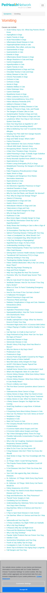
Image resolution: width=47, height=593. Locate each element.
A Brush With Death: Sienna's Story (20, 146)
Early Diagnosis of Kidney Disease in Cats (22, 106)
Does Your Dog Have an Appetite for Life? (22, 124)
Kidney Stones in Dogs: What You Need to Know (24, 394)
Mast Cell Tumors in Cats (16, 421)
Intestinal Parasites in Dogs (17, 188)
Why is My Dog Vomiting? (16, 533)
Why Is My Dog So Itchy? (16, 136)
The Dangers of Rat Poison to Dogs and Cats (23, 116)
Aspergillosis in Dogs (14, 35)
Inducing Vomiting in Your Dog (18, 258)
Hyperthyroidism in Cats (15, 64)
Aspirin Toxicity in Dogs (15, 37)
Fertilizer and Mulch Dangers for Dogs (21, 211)
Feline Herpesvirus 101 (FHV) (18, 488)
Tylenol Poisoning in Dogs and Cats (20, 297)
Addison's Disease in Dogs (16, 104)
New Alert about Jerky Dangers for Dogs (21, 362)
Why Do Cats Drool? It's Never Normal (21, 280)
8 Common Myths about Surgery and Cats (22, 429)
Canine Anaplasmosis (15, 62)
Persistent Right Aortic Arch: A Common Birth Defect (26, 325)
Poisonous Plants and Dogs (17, 300)
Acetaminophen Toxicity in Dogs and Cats (22, 114)
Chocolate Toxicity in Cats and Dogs (20, 72)
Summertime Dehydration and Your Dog (21, 540)
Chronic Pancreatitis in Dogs (17, 77)
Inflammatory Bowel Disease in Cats (20, 42)
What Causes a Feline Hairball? (18, 359)
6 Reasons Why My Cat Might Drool (20, 528)
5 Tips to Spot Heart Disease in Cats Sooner (23, 513)
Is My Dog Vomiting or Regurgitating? (20, 240)
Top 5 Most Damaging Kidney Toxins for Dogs (23, 434)
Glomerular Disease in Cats (17, 342)
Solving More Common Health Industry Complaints (25, 253)
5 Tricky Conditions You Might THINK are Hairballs (25, 523)
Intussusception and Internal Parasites (21, 191)
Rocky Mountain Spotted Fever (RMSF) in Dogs (24, 159)
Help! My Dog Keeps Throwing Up (19, 268)
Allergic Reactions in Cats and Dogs (20, 59)
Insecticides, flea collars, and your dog (21, 47)
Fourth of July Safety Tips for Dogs (19, 543)
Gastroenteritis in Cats (15, 52)
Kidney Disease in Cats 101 (17, 74)
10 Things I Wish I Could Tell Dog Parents (22, 461)
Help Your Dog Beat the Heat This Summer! (23, 272)
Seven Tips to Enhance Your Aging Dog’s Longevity (25, 548)
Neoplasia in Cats (13, 419)
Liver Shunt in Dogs (14, 317)
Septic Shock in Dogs (14, 173)
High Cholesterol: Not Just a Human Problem (23, 144)
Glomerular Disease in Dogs (17, 339)
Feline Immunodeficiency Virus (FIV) (20, 99)
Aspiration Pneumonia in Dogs (18, 310)
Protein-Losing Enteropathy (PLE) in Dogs (22, 163)
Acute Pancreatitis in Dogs (16, 40)
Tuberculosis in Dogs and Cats (18, 208)
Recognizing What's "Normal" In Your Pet (22, 149)
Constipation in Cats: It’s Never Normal (21, 545)
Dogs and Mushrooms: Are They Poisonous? (23, 495)
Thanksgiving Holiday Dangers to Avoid (21, 260)
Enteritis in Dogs (13, 54)
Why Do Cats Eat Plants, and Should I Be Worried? (25, 193)
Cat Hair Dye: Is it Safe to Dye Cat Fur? (21, 332)
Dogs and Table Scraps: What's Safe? (21, 139)
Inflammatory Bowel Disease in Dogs (20, 57)
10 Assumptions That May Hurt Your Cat (21, 230)
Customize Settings (23, 584)
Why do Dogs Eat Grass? (16, 213)
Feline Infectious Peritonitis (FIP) (19, 102)
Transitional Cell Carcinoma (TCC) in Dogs (22, 255)
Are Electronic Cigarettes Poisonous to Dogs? (23, 186)
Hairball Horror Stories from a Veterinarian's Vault (25, 369)
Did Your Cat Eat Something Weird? (20, 126)
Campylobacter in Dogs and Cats (19, 201)
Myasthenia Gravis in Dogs (16, 94)
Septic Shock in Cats (14, 183)
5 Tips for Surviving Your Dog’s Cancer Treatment (25, 396)
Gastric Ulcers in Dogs (15, 203)
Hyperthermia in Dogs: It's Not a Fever (21, 243)
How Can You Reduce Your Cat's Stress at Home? (25, 414)
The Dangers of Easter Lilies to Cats (20, 111)
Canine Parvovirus (13, 141)
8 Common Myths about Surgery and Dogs (22, 431)
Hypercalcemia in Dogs (15, 161)
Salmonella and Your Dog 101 (18, 520)
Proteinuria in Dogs (14, 354)
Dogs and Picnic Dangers (16, 270)
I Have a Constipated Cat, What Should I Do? (23, 235)
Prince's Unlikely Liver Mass (17, 384)
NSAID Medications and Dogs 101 (19, 446)
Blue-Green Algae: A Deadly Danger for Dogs (23, 218)
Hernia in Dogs (12, 84)
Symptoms (7, 14)
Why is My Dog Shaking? (16, 525)
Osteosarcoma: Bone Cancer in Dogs (20, 391)
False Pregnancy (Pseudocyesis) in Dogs (22, 171)
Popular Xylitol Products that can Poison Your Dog (25, 535)
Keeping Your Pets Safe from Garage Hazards (24, 134)
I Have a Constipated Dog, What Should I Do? (24, 238)
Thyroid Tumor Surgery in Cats (18, 498)
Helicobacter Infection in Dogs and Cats (21, 206)
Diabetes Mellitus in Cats (16, 87)
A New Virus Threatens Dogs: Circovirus (21, 151)
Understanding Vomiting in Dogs (18, 245)
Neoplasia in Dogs (13, 416)
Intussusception (12, 307)
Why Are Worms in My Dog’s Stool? (20, 349)
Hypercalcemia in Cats (15, 181)
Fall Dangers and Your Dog (17, 550)
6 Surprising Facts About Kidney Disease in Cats (24, 411)
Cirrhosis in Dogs (13, 82)
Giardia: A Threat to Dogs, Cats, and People (23, 109)
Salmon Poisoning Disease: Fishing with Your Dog (25, 233)
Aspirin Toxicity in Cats (15, 67)
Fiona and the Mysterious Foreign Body (21, 530)
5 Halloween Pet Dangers (16, 295)
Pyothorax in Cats (13, 216)
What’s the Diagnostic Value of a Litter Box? (23, 372)
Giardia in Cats (12, 538)
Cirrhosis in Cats (13, 79)
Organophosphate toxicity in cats (19, 45)
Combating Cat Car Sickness (17, 500)
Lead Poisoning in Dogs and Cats (19, 156)
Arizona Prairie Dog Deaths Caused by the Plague (25, 357)
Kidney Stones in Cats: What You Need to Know (24, 399)
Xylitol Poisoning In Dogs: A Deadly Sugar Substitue (26, 154)
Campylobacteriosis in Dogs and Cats (20, 69)
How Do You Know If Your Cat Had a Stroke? (23, 292)
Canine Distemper (13, 92)
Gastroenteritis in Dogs (15, 49)
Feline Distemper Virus (15, 89)
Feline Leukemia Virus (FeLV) (18, 97)
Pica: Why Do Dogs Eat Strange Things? (22, 196)
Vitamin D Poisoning (14, 198)
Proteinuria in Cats (13, 352)
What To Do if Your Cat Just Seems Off (21, 448)
